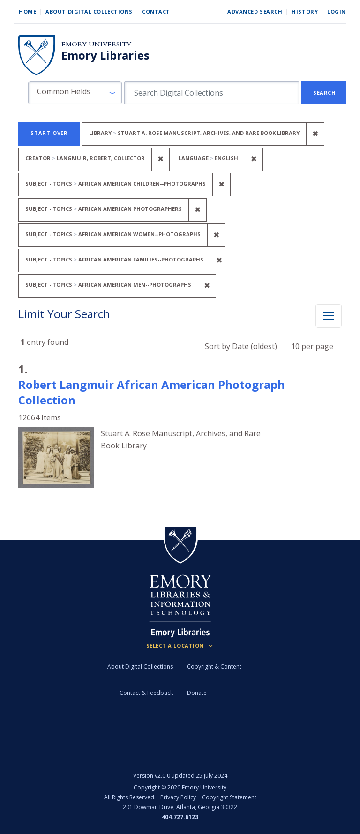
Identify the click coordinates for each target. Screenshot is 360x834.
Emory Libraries (105, 55)
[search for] (211, 92)
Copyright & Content (214, 666)
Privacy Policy (178, 797)
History (305, 11)
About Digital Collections (89, 11)
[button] (75, 92)
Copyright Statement (229, 797)
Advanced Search (254, 11)
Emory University (96, 44)
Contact (156, 11)
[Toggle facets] (328, 316)
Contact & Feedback (146, 693)
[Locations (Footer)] (180, 645)
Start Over (49, 132)
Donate (197, 693)
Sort (241, 346)
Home (27, 11)
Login (336, 11)
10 (312, 345)
